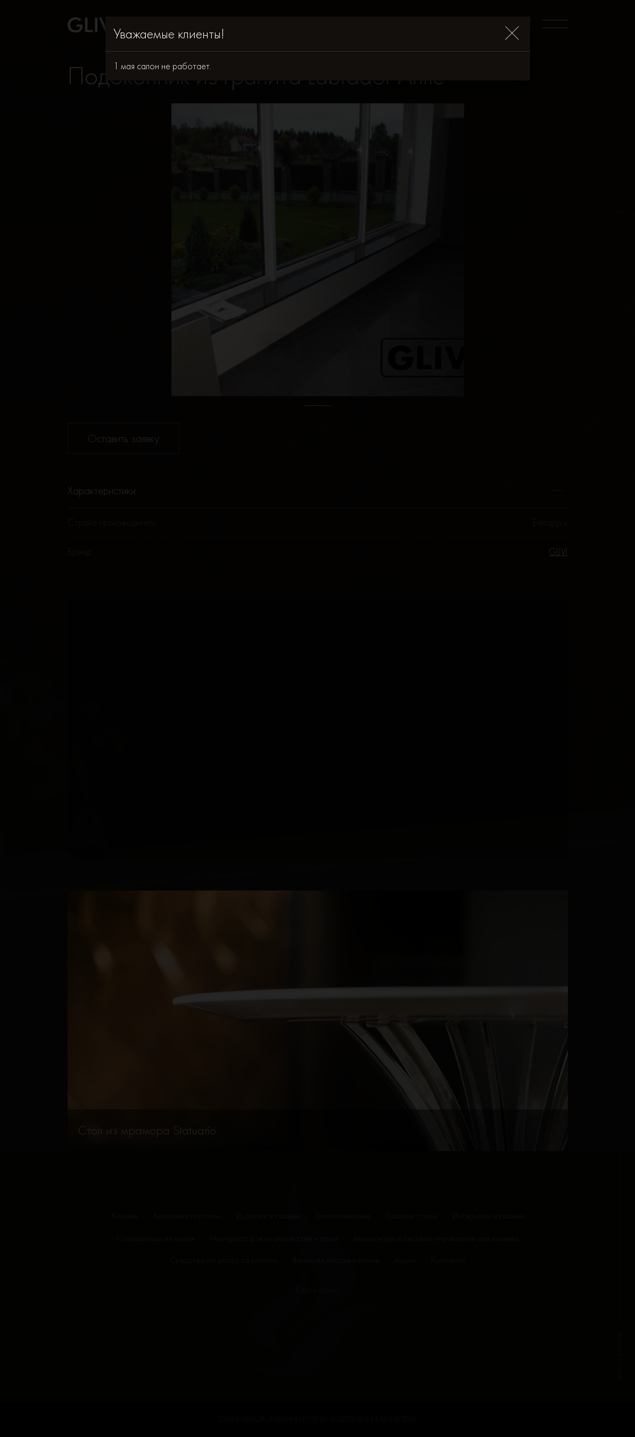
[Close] (512, 34)
